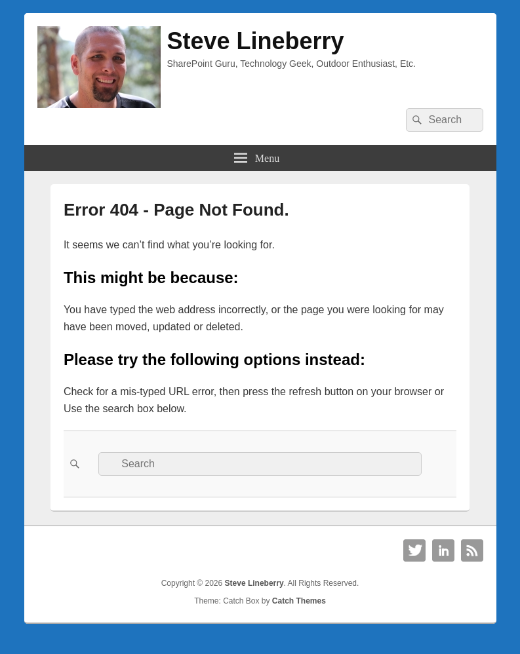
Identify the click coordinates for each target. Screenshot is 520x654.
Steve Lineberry (255, 41)
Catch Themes (299, 601)
